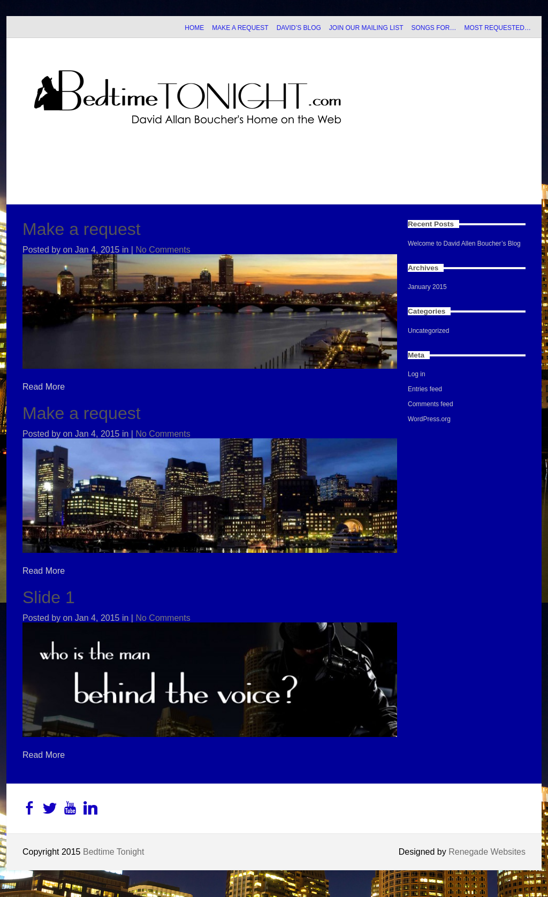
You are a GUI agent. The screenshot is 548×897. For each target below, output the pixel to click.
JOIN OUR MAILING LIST (366, 28)
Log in (416, 374)
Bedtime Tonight (113, 851)
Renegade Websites (487, 851)
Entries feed (425, 389)
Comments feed (430, 404)
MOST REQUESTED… (498, 28)
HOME (194, 28)
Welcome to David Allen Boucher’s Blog (464, 243)
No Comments (162, 249)
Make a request (81, 229)
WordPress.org (429, 419)
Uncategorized (428, 331)
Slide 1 (48, 597)
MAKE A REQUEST (240, 28)
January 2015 (427, 287)
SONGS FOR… (434, 28)
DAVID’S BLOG (299, 28)
